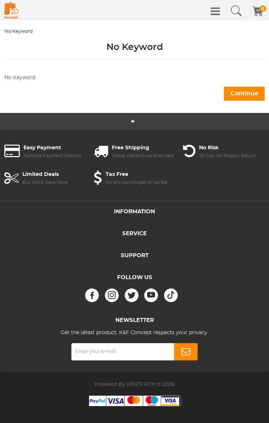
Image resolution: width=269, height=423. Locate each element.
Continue (244, 93)
